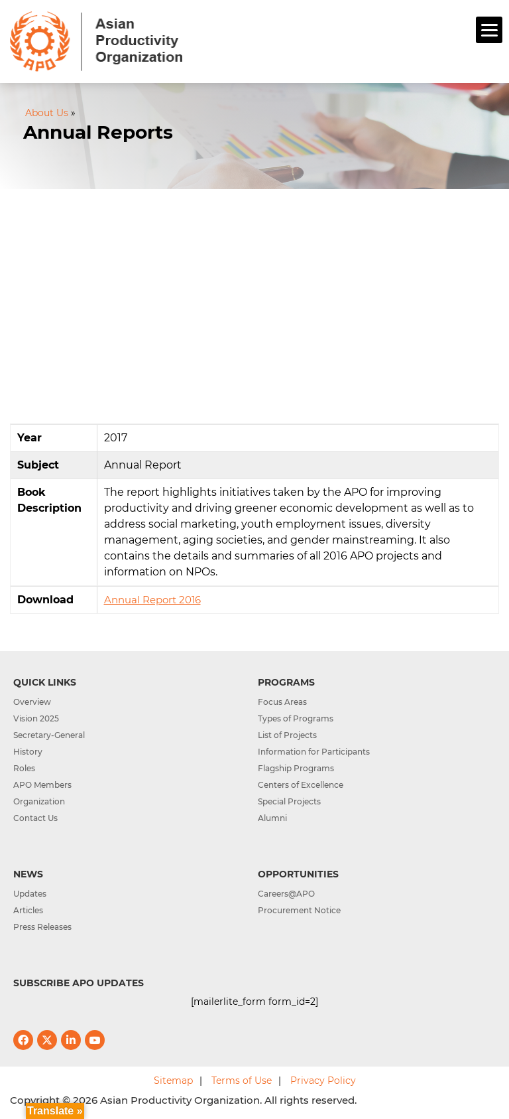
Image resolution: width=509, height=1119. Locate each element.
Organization (39, 801)
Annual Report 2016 (152, 599)
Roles (24, 768)
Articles (28, 910)
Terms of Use (241, 1080)
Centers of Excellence (300, 785)
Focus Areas (282, 702)
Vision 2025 (36, 718)
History (27, 752)
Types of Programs (295, 718)
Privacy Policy (323, 1080)
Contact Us (35, 818)
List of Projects (287, 735)
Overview (32, 702)
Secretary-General (49, 735)
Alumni (272, 818)
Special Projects (289, 801)
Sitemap (173, 1080)
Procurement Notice (299, 910)
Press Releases (42, 927)
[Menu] (489, 30)
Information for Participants (314, 752)
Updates (29, 894)
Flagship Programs (296, 768)
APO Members (42, 785)
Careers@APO (286, 894)
